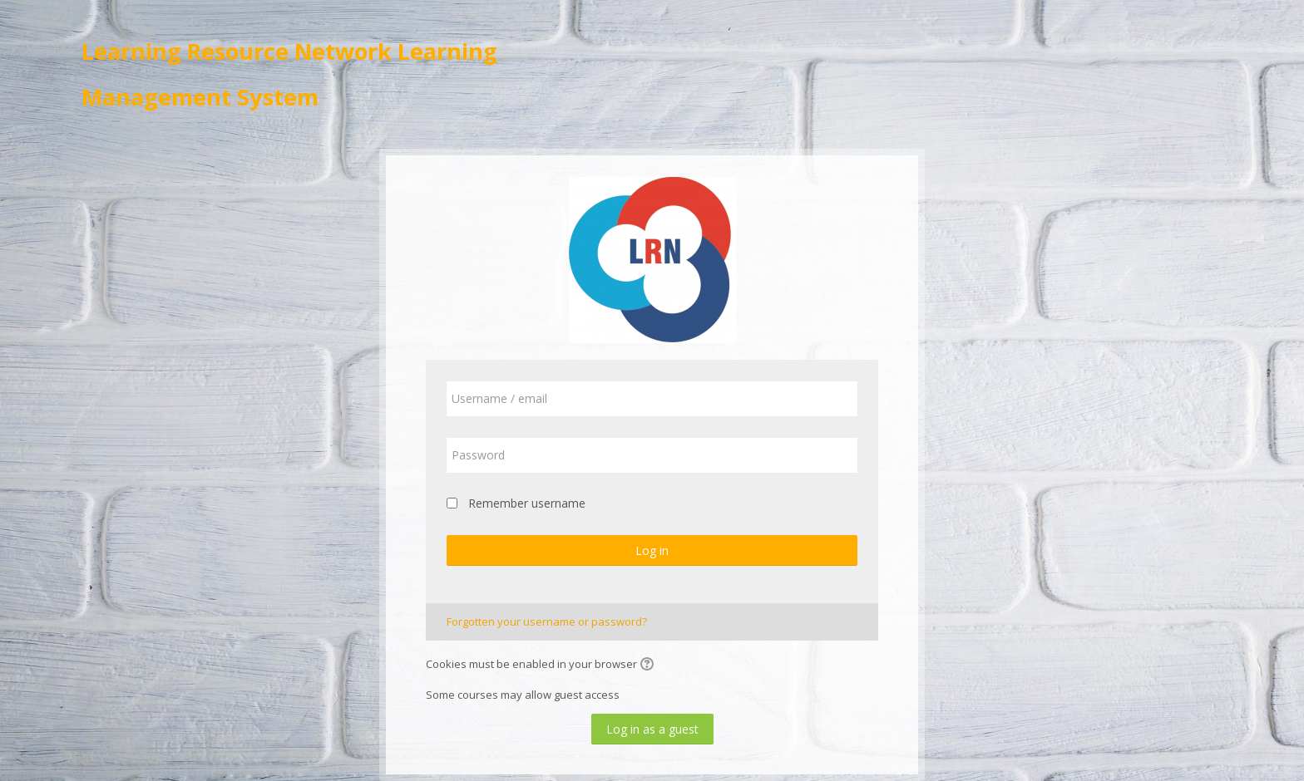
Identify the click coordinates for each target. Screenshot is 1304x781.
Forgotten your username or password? (547, 621)
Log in (652, 550)
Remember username (526, 503)
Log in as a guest (652, 729)
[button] (649, 665)
